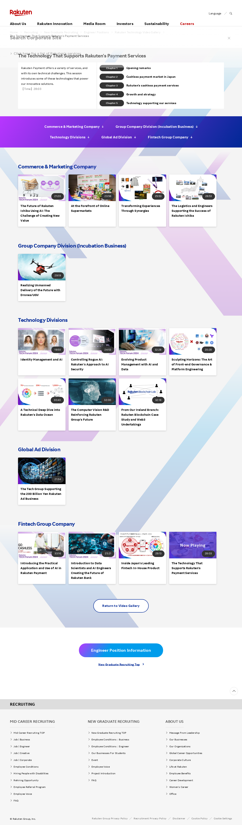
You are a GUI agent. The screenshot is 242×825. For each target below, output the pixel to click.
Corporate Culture (180, 759)
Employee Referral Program (30, 786)
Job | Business (22, 739)
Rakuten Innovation (54, 20)
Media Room (94, 20)
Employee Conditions (26, 766)
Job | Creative (21, 753)
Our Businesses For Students (108, 753)
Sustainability (156, 20)
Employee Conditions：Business (110, 739)
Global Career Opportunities (185, 753)
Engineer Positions (96, 32)
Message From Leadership (184, 732)
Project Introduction (103, 773)
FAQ (16, 800)
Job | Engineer (22, 746)
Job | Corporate (23, 759)
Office (172, 793)
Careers (187, 20)
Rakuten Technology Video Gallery (137, 32)
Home (14, 32)
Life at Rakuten (178, 766)
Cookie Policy (199, 818)
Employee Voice (23, 793)
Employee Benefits (180, 773)
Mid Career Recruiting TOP (29, 732)
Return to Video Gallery (121, 606)
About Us (18, 20)
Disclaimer (179, 818)
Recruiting (31, 32)
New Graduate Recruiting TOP (108, 732)
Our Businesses (178, 739)
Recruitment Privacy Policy (150, 818)
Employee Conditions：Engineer (110, 746)
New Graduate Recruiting (61, 32)
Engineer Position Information (121, 650)
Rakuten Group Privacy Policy (110, 818)
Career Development (181, 780)
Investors (125, 20)
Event (94, 759)
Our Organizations (180, 746)
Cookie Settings (223, 818)
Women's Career (180, 786)
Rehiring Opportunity (26, 780)
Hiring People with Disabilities (31, 773)
